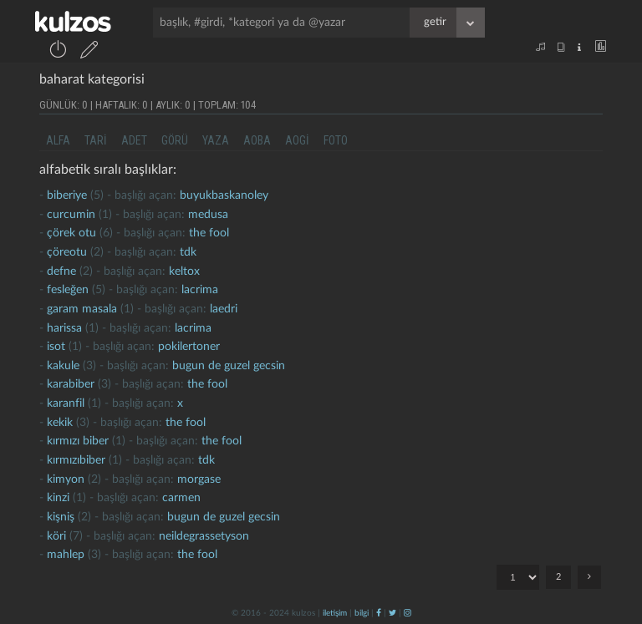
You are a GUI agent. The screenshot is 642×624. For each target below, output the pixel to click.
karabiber (70, 384)
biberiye (67, 195)
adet (134, 140)
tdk (188, 252)
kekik (60, 423)
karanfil (65, 403)
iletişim (335, 613)
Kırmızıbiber (76, 460)
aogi (297, 140)
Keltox (184, 271)
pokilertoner (189, 347)
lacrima (199, 290)
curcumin (71, 215)
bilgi (361, 613)
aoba (257, 140)
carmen (181, 498)
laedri (223, 309)
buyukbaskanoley (224, 195)
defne (61, 271)
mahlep (65, 555)
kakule (63, 366)
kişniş (60, 517)
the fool (209, 233)
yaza (215, 140)
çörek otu (71, 233)
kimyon (65, 479)
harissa (64, 328)
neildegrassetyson (204, 536)
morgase (199, 479)
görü (174, 140)
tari (95, 140)
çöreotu (67, 252)
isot (56, 347)
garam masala (82, 309)
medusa (208, 215)
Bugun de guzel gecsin (228, 366)
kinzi (58, 498)
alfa (58, 140)
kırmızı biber (78, 441)
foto (336, 140)
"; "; (518, 577)
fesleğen (68, 290)
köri (56, 536)
